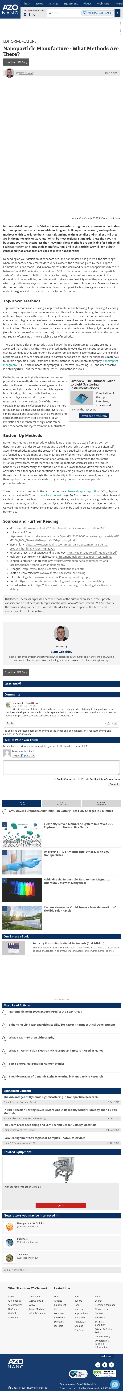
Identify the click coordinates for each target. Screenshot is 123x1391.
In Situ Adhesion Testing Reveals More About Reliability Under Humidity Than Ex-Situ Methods (60, 1111)
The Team (79, 1330)
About (98, 1296)
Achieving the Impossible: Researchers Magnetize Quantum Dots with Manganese (77, 881)
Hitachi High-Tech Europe (22, 1129)
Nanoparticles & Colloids (30, 1223)
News (57, 1296)
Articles (58, 1300)
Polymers (22, 1238)
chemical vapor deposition (83, 491)
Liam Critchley (61, 652)
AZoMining (13, 1317)
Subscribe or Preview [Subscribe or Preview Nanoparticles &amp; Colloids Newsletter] (28, 1226)
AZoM (11, 1296)
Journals (58, 1325)
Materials (79, 1309)
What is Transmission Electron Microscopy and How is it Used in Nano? (56, 1050)
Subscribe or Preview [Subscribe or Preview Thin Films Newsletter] (28, 1257)
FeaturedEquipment (101, 803)
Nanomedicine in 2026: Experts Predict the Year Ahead (45, 1011)
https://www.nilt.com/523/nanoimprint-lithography (60, 577)
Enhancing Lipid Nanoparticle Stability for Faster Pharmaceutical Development (62, 1024)
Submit (114, 784)
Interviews (59, 1317)
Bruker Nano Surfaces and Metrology (27, 1118)
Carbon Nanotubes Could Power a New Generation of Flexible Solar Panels (80, 908)
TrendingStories (22, 803)
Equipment (60, 1304)
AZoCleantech (15, 1304)
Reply (10, 723)
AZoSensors (35, 1296)
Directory (59, 1321)
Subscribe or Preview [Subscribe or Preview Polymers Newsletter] (28, 1242)
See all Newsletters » (15, 1269)
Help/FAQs (80, 1321)
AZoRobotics (14, 1300)
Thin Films (23, 1254)
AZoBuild (12, 1313)
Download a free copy (94, 416)
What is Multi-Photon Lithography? (32, 1037)
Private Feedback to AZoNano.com (100, 779)
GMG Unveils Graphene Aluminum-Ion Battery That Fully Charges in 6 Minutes (61, 810)
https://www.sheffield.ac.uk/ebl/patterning (59, 573)
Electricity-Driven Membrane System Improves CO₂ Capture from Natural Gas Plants (78, 825)
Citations (12, 684)
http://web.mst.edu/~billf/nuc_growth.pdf (92, 552)
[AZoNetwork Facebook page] (29, 15)
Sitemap (78, 1325)
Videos (57, 1309)
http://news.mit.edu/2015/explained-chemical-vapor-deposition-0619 (63, 528)
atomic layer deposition (51, 495)
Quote (60, 1205)
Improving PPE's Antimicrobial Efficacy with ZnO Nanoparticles (76, 853)
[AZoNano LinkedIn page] (25, 15)
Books (77, 1296)
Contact (99, 1313)
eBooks (78, 1300)
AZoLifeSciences (37, 1313)
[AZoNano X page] (33, 15)
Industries (79, 1317)
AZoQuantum (36, 1300)
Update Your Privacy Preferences (27, 1386)
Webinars (59, 1313)
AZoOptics (13, 1309)
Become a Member (105, 1304)
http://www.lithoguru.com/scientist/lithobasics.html (54, 569)
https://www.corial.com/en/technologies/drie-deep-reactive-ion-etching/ (62, 581)
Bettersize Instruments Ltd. (22, 1101)
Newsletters (101, 1309)
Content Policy (102, 1336)
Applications (81, 1313)
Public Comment (66, 779)
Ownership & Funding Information (102, 1344)
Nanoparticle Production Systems (23, 1186)
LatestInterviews (62, 803)
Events (78, 1304)
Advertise (100, 1317)
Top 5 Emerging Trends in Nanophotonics (36, 1063)
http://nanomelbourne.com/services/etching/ (84, 556)
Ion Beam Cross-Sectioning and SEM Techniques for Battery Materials (50, 1125)
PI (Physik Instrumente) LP (22, 1142)
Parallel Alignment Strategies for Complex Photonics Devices (44, 1138)
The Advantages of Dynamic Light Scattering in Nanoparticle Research (56, 1076)
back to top (107, 1356)
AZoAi (32, 1304)
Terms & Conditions (101, 1323)
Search (98, 1300)
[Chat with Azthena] (115, 1384)
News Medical (36, 1309)
